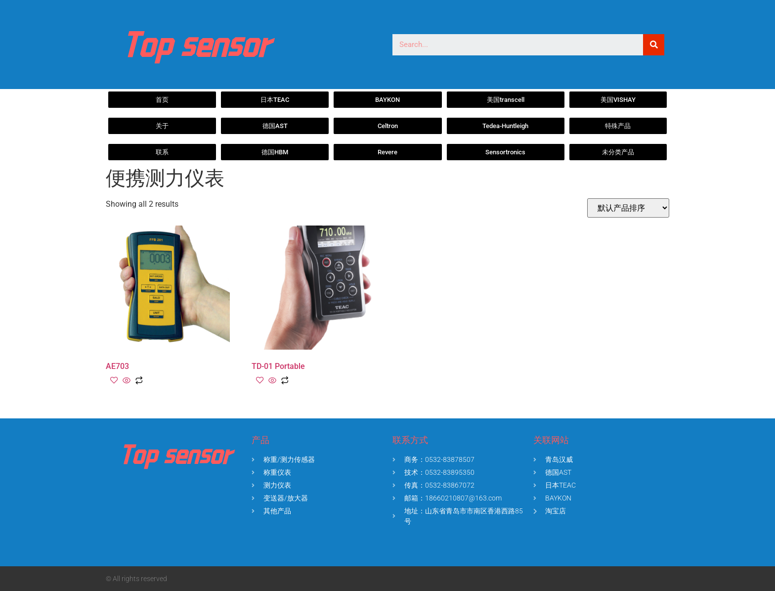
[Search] (653, 44)
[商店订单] (628, 208)
